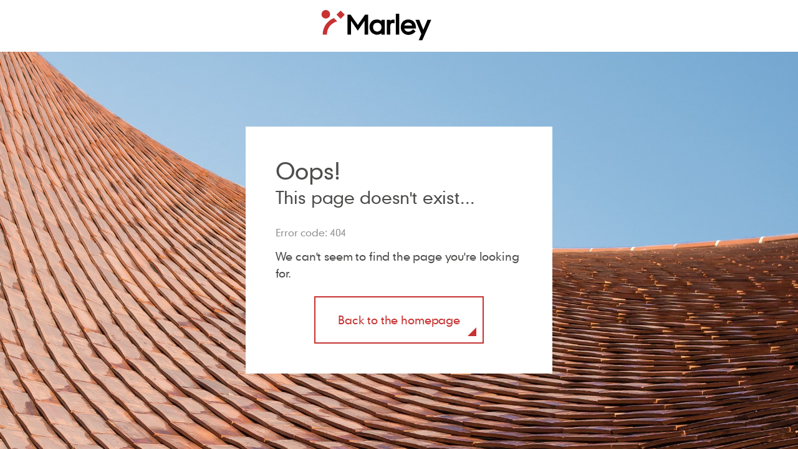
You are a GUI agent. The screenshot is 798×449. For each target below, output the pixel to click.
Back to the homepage (399, 319)
